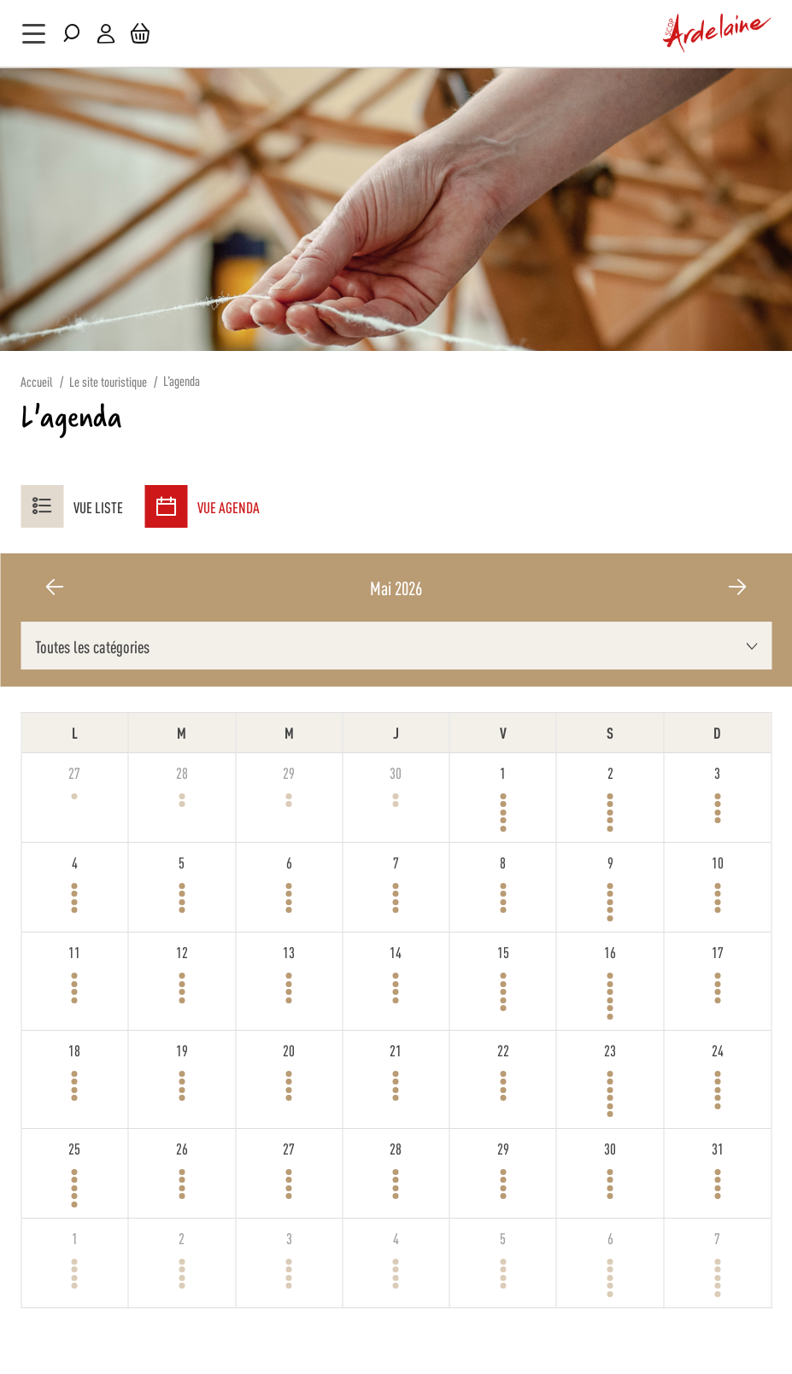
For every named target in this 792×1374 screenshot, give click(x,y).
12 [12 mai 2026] (182, 951)
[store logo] (717, 33)
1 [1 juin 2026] (75, 1237)
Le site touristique (108, 381)
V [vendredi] (503, 732)
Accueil (37, 381)
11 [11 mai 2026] (74, 951)
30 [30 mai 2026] (610, 1147)
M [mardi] (181, 732)
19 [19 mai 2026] (182, 1049)
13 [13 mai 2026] (289, 951)
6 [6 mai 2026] (289, 861)
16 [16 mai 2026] (610, 951)
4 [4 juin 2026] (396, 1237)
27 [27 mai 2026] (289, 1147)
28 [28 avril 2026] (182, 772)
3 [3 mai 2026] (717, 772)
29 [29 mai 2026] (503, 1147)
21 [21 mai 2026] (396, 1049)
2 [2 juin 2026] (182, 1237)
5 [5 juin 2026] (503, 1237)
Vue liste (72, 506)
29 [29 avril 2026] (289, 772)
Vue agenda (202, 506)
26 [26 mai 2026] (182, 1147)
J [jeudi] (396, 732)
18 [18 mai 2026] (74, 1049)
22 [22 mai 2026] (503, 1049)
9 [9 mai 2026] (610, 861)
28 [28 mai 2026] (396, 1147)
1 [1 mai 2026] (503, 772)
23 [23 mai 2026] (610, 1049)
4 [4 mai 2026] (75, 861)
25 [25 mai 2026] (74, 1147)
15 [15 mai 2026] (503, 951)
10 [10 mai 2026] (718, 861)
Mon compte (106, 33)
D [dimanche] (717, 732)
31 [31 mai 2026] (718, 1147)
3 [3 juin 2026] (289, 1237)
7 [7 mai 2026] (396, 861)
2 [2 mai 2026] (610, 772)
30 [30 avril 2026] (396, 772)
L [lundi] (75, 732)
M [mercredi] (289, 732)
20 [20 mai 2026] (289, 1049)
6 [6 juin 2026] (610, 1237)
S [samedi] (610, 732)
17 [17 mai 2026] (718, 951)
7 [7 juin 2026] (717, 1237)
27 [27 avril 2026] (74, 772)
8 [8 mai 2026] (503, 861)
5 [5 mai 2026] (182, 861)
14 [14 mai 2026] (396, 951)
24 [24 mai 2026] (718, 1049)
